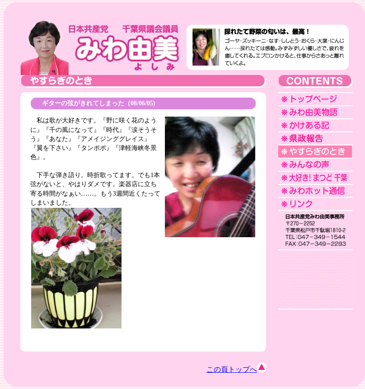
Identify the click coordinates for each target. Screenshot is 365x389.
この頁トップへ (236, 369)
